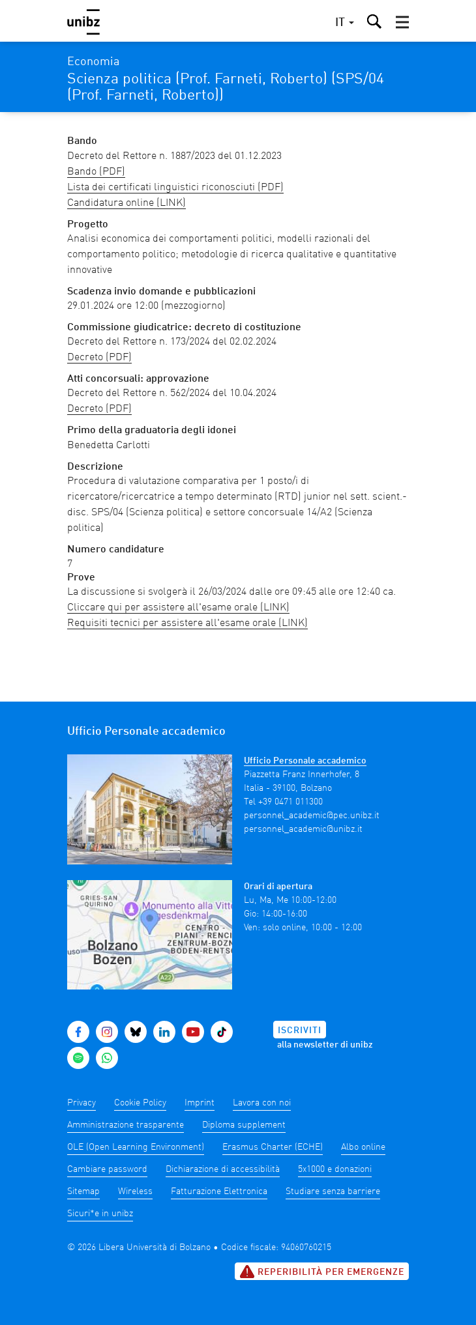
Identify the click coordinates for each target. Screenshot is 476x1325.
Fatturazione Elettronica (219, 1191)
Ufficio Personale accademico (305, 760)
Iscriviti (299, 1030)
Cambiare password (107, 1169)
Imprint (200, 1102)
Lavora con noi (262, 1102)
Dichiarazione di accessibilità (223, 1169)
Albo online (363, 1147)
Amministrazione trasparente (125, 1125)
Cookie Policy (140, 1102)
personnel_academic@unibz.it (303, 829)
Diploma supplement (244, 1125)
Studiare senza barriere (333, 1191)
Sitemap (83, 1191)
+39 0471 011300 (290, 801)
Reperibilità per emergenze (321, 1271)
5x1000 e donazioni (335, 1169)
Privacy (81, 1102)
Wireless (135, 1191)
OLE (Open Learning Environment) (135, 1147)
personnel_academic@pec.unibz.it (311, 815)
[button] (402, 22)
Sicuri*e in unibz (100, 1213)
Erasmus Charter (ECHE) (272, 1147)
